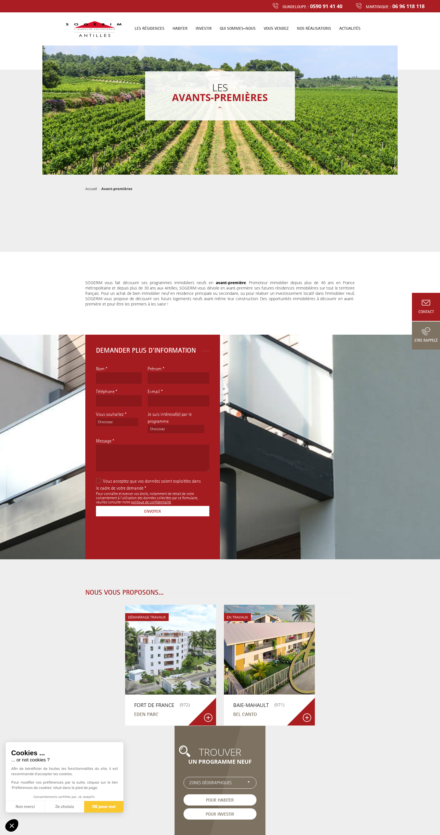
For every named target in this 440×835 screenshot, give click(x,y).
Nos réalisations (314, 28)
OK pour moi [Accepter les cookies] (104, 806)
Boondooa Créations (265, 820)
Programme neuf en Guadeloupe (248, 815)
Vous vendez (276, 28)
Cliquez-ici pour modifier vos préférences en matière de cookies (220, 825)
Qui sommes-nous (238, 28)
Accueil (91, 188)
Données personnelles (176, 820)
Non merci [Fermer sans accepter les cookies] (25, 806)
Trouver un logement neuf (126, 787)
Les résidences (149, 28)
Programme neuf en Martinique (191, 815)
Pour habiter (309, 678)
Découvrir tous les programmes (220, 738)
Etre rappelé (426, 340)
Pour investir (309, 692)
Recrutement (163, 787)
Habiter (180, 28)
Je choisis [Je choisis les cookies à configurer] (64, 806)
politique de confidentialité (151, 502)
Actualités (350, 28)
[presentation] (138, 537)
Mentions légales (212, 820)
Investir (204, 28)
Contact (426, 311)
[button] (12, 825)
